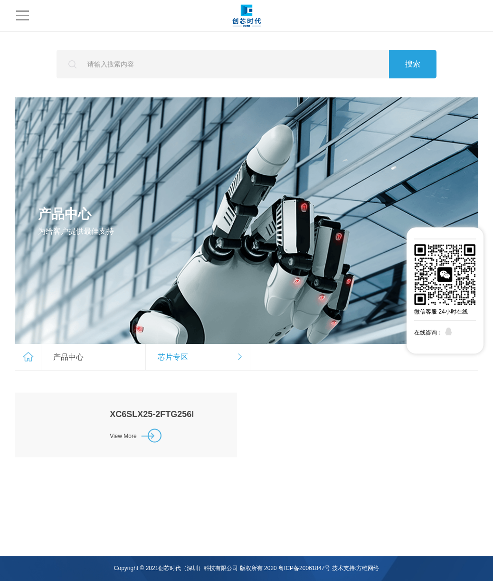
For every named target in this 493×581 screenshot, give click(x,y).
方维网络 (367, 568)
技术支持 (343, 568)
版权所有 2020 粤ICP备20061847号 (285, 568)
